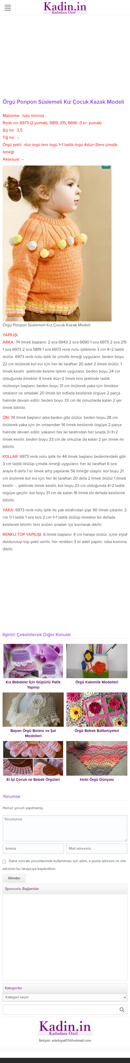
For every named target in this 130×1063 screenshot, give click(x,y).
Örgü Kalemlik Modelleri (96, 682)
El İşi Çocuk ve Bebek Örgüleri (33, 779)
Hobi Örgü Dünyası (97, 779)
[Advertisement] (65, 57)
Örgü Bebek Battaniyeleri (97, 730)
